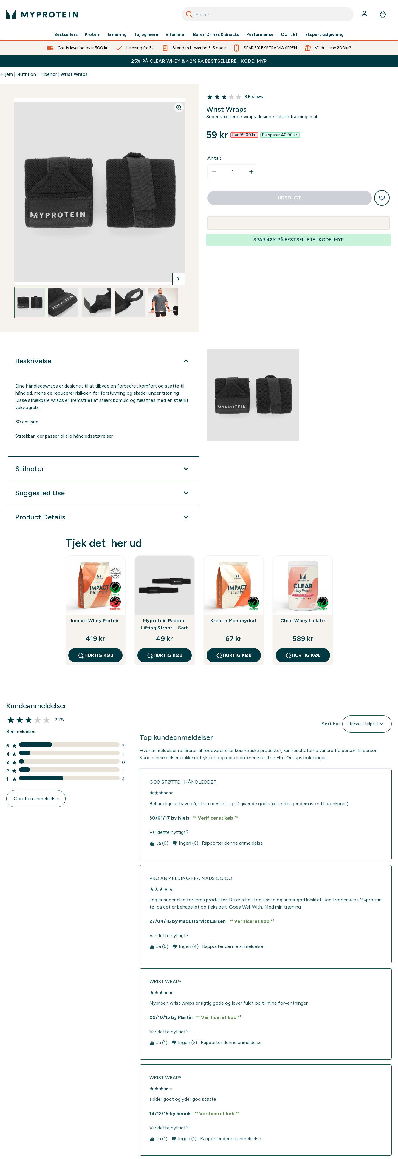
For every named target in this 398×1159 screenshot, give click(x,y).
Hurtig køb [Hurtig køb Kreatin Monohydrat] (234, 655)
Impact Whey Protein (95, 620)
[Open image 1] (29, 302)
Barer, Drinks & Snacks (216, 35)
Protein (92, 35)
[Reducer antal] (214, 172)
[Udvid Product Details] (103, 517)
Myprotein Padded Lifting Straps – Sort (164, 624)
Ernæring (117, 35)
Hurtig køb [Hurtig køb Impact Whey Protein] (95, 655)
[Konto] (365, 14)
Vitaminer (175, 35)
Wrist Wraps (74, 74)
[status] (233, 172)
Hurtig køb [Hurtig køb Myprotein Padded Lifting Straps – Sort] (164, 655)
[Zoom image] (179, 107)
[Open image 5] (163, 302)
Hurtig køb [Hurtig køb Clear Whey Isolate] (303, 655)
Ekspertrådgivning (324, 35)
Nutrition (26, 74)
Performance (260, 35)
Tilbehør (48, 74)
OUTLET (289, 35)
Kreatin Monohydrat (233, 620)
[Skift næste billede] (178, 279)
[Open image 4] (129, 302)
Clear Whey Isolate (303, 620)
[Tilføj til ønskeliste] (382, 198)
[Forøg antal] (251, 172)
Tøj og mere (146, 35)
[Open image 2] (63, 302)
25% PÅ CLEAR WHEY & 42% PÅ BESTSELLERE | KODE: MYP (199, 61)
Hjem (7, 74)
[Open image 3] (96, 302)
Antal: (214, 158)
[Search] (189, 14)
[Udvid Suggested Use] (103, 493)
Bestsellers (66, 35)
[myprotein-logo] (42, 14)
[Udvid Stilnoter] (103, 469)
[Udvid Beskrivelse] (103, 361)
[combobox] (268, 14)
